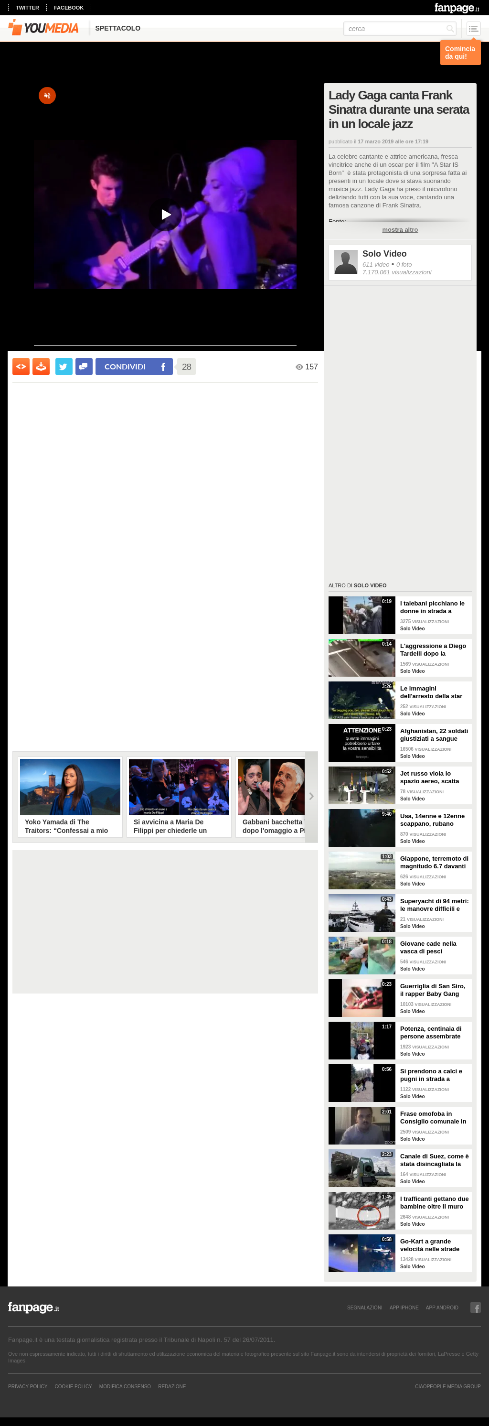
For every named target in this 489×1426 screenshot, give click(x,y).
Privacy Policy (27, 1386)
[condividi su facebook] (84, 366)
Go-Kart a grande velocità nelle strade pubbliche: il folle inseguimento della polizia (429, 1245)
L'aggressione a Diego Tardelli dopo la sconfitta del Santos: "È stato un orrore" (433, 650)
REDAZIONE (172, 1386)
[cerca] (400, 29)
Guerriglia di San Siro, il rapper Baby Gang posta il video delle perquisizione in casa (433, 990)
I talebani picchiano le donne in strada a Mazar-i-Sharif (432, 607)
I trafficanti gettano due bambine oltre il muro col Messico (434, 1202)
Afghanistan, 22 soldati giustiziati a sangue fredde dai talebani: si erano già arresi (434, 735)
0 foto (404, 264)
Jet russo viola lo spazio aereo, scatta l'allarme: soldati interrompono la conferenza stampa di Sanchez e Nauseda (432, 777)
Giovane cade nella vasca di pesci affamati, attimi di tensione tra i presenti (432, 947)
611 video (375, 264)
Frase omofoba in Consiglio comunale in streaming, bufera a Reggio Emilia (433, 1117)
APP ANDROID (442, 1307)
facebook (69, 8)
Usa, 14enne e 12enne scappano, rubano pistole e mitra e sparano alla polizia (432, 820)
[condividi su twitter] (64, 366)
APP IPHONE (404, 1307)
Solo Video (384, 254)
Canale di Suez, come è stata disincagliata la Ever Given (434, 1160)
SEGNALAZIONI (365, 1307)
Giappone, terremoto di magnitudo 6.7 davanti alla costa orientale (434, 862)
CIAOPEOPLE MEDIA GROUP (448, 1386)
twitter (27, 8)
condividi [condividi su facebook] (125, 366)
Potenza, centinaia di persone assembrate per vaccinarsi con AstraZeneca (431, 1032)
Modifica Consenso (125, 1386)
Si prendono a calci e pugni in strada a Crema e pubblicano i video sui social (431, 1075)
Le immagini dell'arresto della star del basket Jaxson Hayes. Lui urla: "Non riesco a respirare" (431, 692)
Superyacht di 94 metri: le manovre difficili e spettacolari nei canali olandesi (434, 905)
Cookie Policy (73, 1386)
